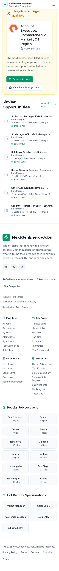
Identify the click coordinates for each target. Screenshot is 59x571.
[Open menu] (53, 5)
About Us (47, 552)
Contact (7, 559)
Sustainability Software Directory (19, 301)
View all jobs (48, 104)
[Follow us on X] (14, 267)
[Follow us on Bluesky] (6, 267)
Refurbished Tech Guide (15, 307)
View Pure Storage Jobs (24, 87)
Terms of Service (30, 552)
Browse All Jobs (19, 79)
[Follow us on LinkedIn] (22, 267)
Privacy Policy (10, 552)
